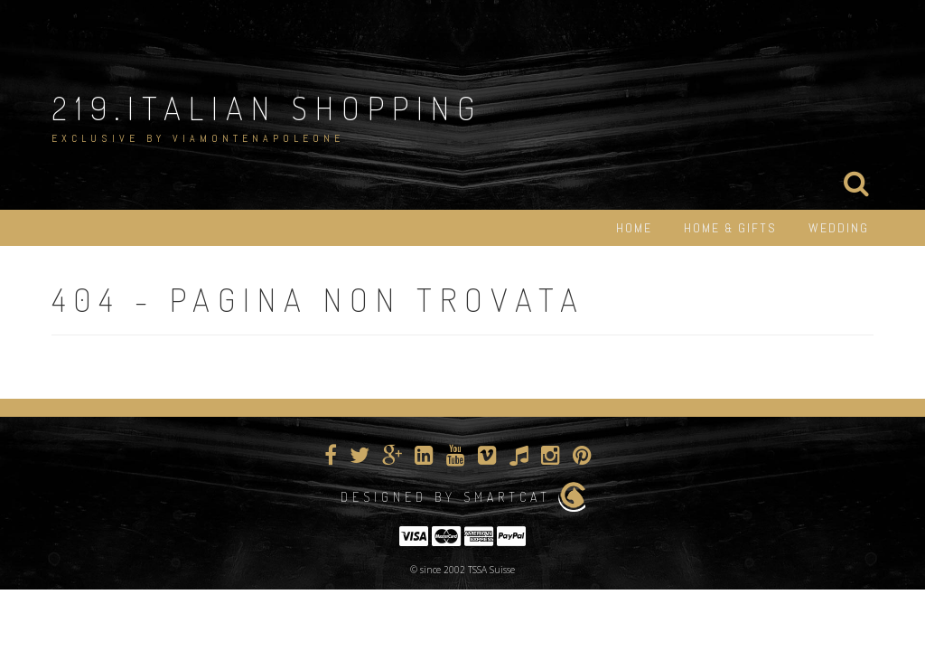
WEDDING (838, 228)
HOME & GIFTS (730, 228)
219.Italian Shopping (266, 107)
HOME (634, 228)
